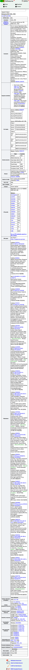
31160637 (21, 90)
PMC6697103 (17, 538)
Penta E (13, 224)
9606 (17, 180)
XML (6, 16)
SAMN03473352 (20, 611)
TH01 (12, 226)
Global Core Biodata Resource (17, 663)
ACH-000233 (18, 607)
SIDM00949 (24, 605)
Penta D (13, 222)
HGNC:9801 (16, 93)
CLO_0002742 (16, 602)
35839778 (17, 576)
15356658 (17, 289)
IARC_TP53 (13, 640)
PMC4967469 (17, 415)
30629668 (17, 48)
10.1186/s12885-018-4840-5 (19, 483)
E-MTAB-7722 (21, 631)
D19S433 (13, 216)
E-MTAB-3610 (21, 628)
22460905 (17, 347)
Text (3, 16)
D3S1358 (13, 201)
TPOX (12, 228)
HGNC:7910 (16, 88)
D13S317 (13, 209)
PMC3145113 (17, 328)
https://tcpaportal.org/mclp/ (18, 239)
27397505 (17, 412)
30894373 (21, 151)
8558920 (17, 258)
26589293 (21, 109)
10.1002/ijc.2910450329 (18, 244)
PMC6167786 (17, 484)
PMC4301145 (17, 374)
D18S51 (12, 214)
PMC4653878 (17, 395)
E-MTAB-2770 (21, 626)
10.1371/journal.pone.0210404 (20, 504)
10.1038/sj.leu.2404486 (18, 304)
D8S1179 (13, 207)
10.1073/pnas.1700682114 (19, 456)
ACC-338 (16, 599)
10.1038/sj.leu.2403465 (18, 290)
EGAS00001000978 (17, 647)
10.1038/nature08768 (18, 327)
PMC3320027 (17, 349)
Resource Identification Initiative (6, 23)
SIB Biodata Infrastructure (16, 660)
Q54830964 (18, 623)
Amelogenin (14, 194)
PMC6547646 (17, 560)
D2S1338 (13, 199)
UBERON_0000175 (19, 81)
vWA (12, 231)
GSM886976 (16, 632)
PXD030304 (17, 645)
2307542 (17, 242)
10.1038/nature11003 (18, 348)
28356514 (17, 454)
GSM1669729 (16, 635)
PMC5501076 (17, 436)
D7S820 (13, 205)
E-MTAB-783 (21, 625)
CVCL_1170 (21, 603)
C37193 (22, 172)
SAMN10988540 (20, 612)
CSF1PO (13, 197)
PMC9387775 (17, 579)
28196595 (17, 433)
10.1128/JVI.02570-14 (18, 372)
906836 (19, 606)
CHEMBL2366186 (23, 616)
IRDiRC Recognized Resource (16, 669)
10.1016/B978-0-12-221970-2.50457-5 (18, 277)
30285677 (17, 481)
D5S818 (13, 203)
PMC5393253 (17, 457)
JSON (9, 16)
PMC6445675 (20, 522)
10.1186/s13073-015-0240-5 (19, 393)
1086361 (17, 638)
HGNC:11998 (16, 100)
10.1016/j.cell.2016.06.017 (19, 413)
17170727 (17, 303)
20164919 (17, 325)
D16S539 (13, 211)
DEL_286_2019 (21, 619)
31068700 (17, 535)
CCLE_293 (16, 641)
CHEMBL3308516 (22, 614)
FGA (12, 220)
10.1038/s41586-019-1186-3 (19, 536)
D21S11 (12, 218)
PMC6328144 (17, 505)
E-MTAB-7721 (21, 629)
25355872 (21, 47)
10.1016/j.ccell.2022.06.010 (19, 577)
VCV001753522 (21, 103)
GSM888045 (16, 633)
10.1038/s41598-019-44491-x (19, 559)
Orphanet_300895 (15, 176)
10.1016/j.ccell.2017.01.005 (19, 434)
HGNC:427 (16, 86)
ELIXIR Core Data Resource (16, 665)
